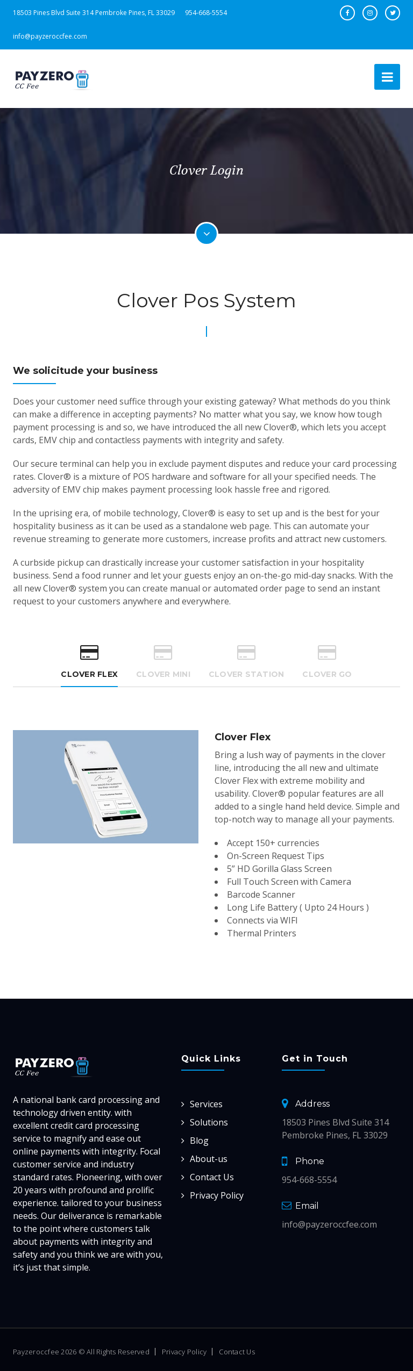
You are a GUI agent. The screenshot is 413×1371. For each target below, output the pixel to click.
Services (206, 1104)
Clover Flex (89, 661)
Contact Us (212, 1177)
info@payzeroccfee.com (50, 36)
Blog (199, 1140)
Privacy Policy (217, 1195)
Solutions (209, 1122)
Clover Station (246, 661)
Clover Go (327, 661)
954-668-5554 (206, 12)
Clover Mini (163, 661)
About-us (208, 1159)
